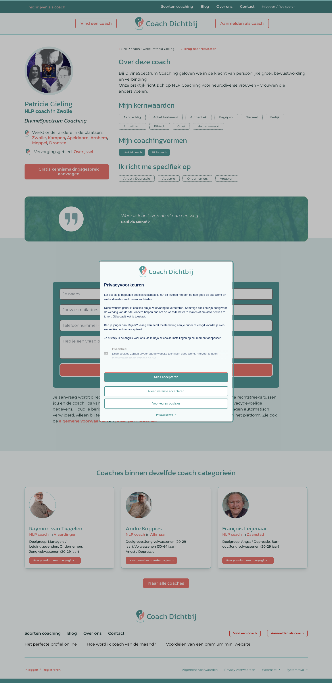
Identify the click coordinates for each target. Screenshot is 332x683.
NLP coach (37, 111)
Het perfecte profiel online (51, 644)
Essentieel (119, 349)
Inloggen (268, 6)
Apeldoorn (77, 137)
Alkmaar (158, 534)
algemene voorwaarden (83, 421)
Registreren (287, 6)
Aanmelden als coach (242, 23)
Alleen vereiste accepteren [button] (166, 391)
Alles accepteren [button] (166, 377)
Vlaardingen (65, 534)
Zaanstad (255, 534)
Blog (205, 6)
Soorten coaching (177, 6)
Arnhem (98, 137)
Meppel (39, 142)
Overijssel (83, 151)
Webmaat (269, 669)
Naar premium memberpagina (55, 560)
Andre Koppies (144, 528)
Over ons (224, 6)
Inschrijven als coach (46, 7)
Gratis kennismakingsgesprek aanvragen (64, 172)
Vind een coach (96, 23)
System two (295, 669)
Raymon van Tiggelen (55, 528)
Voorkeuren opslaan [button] (166, 403)
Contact (247, 6)
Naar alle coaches (166, 583)
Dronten (57, 142)
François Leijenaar (244, 528)
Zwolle (64, 111)
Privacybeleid (164, 414)
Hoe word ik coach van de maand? (121, 644)
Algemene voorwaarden (200, 669)
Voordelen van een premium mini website (208, 644)
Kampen (56, 137)
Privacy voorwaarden (239, 669)
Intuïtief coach (132, 152)
